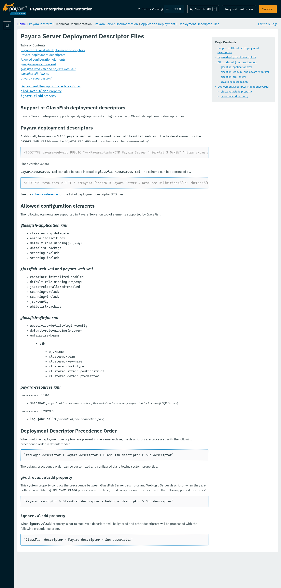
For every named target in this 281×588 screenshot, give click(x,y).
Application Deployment (207, 24)
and (97, 74)
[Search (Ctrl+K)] (203, 9)
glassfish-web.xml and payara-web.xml (245, 72)
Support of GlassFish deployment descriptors (238, 50)
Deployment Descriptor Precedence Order (243, 86)
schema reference (94, 213)
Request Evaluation (239, 9)
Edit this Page (268, 24)
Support (268, 9)
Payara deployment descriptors (237, 57)
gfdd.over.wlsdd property (236, 91)
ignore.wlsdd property (234, 96)
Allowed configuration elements (237, 62)
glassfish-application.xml (236, 67)
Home (70, 24)
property (90, 96)
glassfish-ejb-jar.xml (233, 77)
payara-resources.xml (234, 81)
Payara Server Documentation (165, 24)
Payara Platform (15, 39)
